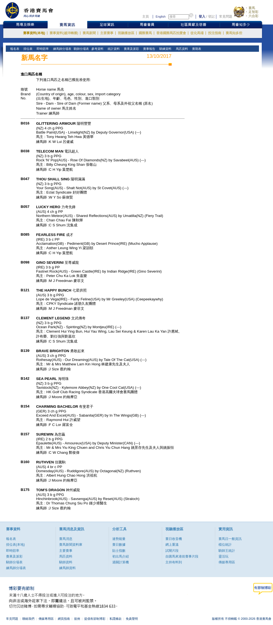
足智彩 (253, 12)
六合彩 (253, 16)
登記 (211, 16)
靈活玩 (223, 556)
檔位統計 (225, 545)
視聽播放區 (126, 33)
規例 (77, 618)
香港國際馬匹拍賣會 (171, 33)
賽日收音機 (173, 539)
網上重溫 (172, 545)
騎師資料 (65, 562)
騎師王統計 (227, 551)
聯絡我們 (28, 618)
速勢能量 (118, 539)
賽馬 (252, 8)
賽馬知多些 (234, 33)
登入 (202, 16)
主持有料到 (173, 562)
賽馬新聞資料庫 (70, 545)
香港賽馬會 (33, 10)
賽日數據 (118, 545)
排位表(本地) (15, 545)
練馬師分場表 (16, 568)
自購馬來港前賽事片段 (181, 556)
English (161, 16)
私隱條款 (116, 618)
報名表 (11, 539)
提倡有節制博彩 (94, 618)
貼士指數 (118, 551)
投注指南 (214, 33)
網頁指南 (64, 618)
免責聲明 (132, 618)
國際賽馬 (145, 33)
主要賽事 (106, 33)
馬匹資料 (65, 556)
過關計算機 (120, 562)
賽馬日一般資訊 (230, 539)
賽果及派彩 (14, 556)
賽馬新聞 (89, 33)
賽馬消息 (65, 539)
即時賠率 (12, 551)
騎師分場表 (14, 562)
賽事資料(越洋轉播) (64, 33)
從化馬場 (197, 33)
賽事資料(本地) (34, 33)
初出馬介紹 (120, 556)
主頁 (145, 16)
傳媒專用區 (227, 562)
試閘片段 (172, 551)
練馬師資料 (67, 568)
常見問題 (225, 16)
